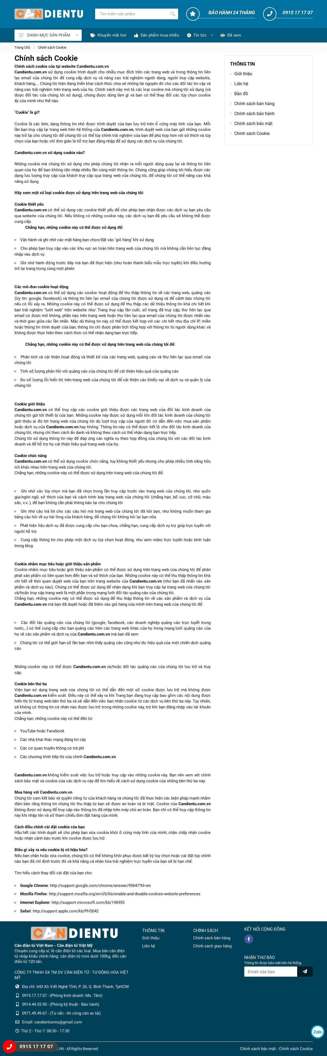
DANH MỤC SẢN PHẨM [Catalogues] (48, 35)
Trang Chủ (22, 47)
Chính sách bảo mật (251, 123)
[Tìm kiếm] (131, 14)
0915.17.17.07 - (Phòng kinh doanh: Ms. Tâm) (62, 995)
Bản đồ (239, 93)
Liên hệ (239, 83)
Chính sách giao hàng (212, 946)
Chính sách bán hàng (252, 103)
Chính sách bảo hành (252, 113)
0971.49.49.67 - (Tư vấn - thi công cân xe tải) (61, 1013)
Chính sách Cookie (52, 47)
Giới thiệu (241, 73)
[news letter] (305, 971)
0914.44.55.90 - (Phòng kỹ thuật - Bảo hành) (60, 1004)
